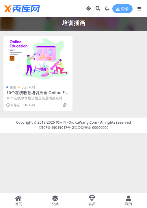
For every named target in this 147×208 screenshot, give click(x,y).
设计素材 (28, 87)
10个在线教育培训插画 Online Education (36, 95)
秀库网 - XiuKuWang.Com (77, 122)
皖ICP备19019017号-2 (56, 127)
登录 (122, 9)
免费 (13, 87)
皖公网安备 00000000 (91, 127)
